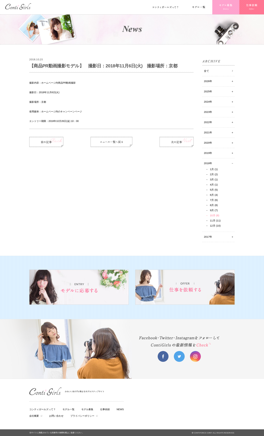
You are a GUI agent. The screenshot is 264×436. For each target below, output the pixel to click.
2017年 (208, 236)
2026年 (208, 81)
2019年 (208, 152)
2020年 (208, 142)
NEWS (120, 409)
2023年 (208, 111)
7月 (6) (214, 200)
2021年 (208, 132)
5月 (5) (214, 189)
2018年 (208, 163)
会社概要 (34, 415)
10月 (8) (214, 215)
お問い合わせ (56, 415)
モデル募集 (87, 409)
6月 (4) (214, 194)
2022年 (208, 122)
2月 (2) (214, 174)
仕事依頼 (105, 409)
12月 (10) (215, 225)
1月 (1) (214, 169)
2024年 (208, 101)
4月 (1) (214, 184)
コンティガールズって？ (42, 409)
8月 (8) (214, 205)
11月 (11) (215, 220)
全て (206, 70)
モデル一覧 (68, 409)
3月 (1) (214, 179)
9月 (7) (214, 210)
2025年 (208, 91)
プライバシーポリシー (82, 415)
